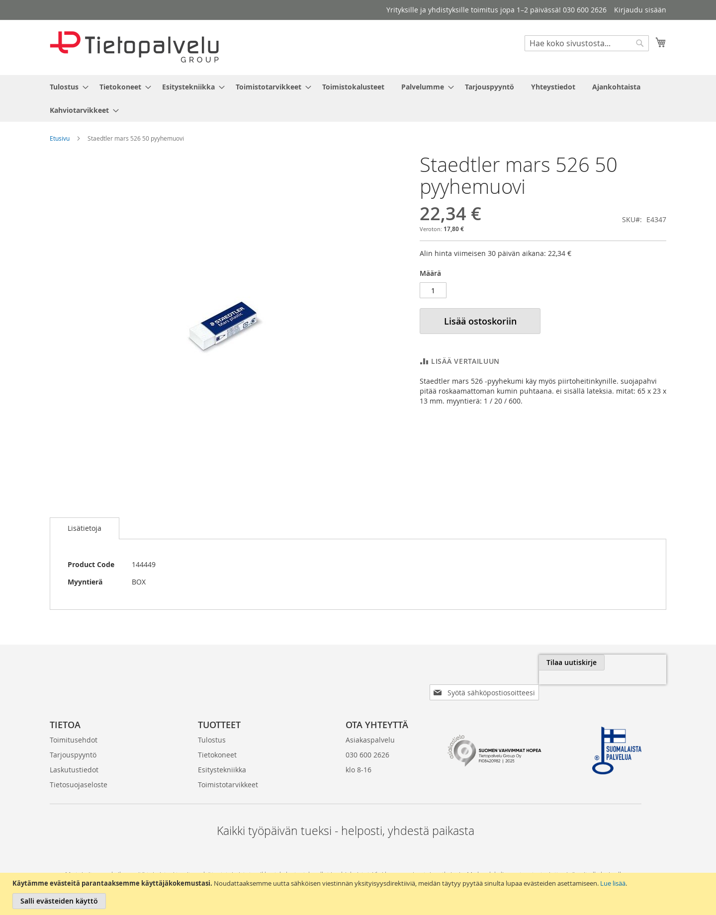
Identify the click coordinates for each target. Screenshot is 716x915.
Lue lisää (613, 883)
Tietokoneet (217, 739)
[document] (359, 894)
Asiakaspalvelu (370, 724)
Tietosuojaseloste (78, 768)
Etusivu (60, 138)
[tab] (84, 528)
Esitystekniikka (222, 753)
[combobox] (587, 43)
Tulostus (212, 724)
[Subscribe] (633, 662)
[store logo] (134, 47)
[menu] (358, 98)
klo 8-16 (358, 753)
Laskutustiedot (74, 753)
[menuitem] (66, 86)
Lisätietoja (84, 528)
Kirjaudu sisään (640, 9)
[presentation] (555, 685)
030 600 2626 (367, 739)
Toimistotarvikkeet (228, 768)
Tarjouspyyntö (73, 739)
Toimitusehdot (73, 724)
